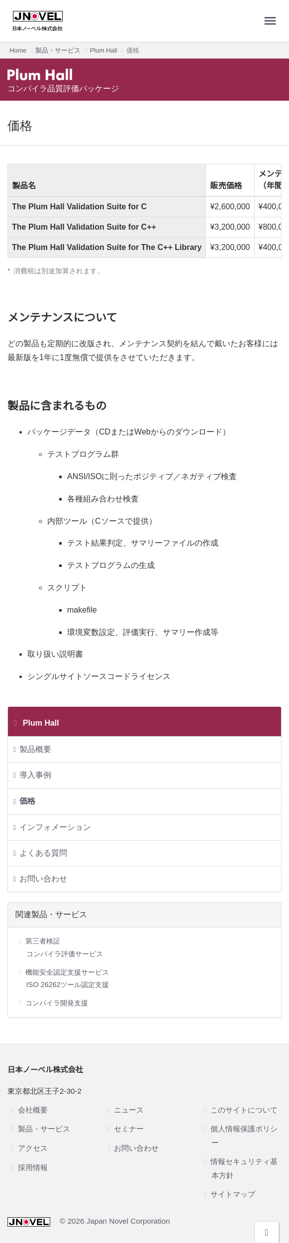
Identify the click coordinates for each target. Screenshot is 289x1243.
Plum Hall (103, 50)
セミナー (129, 1128)
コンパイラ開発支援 (56, 1003)
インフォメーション (55, 827)
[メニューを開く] (270, 21)
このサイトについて (244, 1110)
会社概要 (33, 1110)
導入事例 (35, 775)
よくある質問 (43, 853)
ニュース (129, 1110)
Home (17, 50)
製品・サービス (58, 50)
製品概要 (35, 749)
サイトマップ (232, 1194)
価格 (27, 801)
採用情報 (33, 1167)
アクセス (33, 1148)
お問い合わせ (43, 878)
